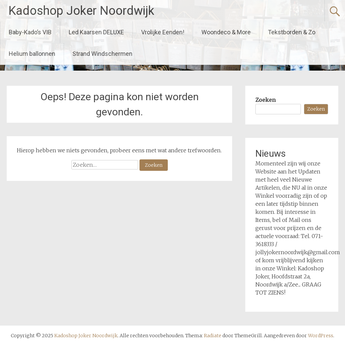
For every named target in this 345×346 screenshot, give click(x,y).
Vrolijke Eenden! (162, 32)
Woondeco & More (226, 32)
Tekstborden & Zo (291, 32)
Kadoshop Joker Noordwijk (81, 11)
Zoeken (265, 100)
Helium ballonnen (32, 53)
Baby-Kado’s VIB (30, 32)
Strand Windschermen (102, 53)
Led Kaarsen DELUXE (96, 32)
